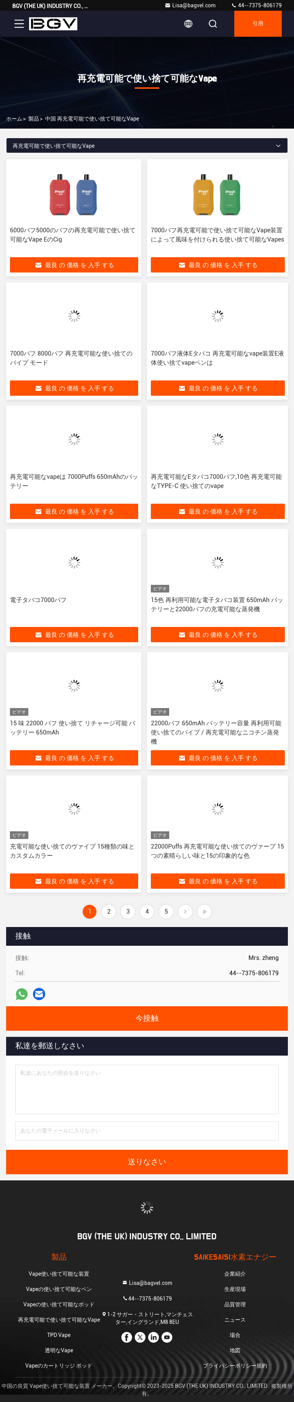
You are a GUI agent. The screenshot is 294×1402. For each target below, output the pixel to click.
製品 (33, 119)
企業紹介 (235, 1274)
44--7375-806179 (256, 5)
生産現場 (235, 1289)
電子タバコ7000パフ (38, 600)
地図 (235, 1350)
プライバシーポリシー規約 (235, 1366)
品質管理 (235, 1304)
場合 (235, 1335)
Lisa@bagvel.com (190, 5)
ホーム (14, 119)
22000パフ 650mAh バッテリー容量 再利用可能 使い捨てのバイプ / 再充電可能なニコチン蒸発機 (216, 732)
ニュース (235, 1320)
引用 (258, 23)
